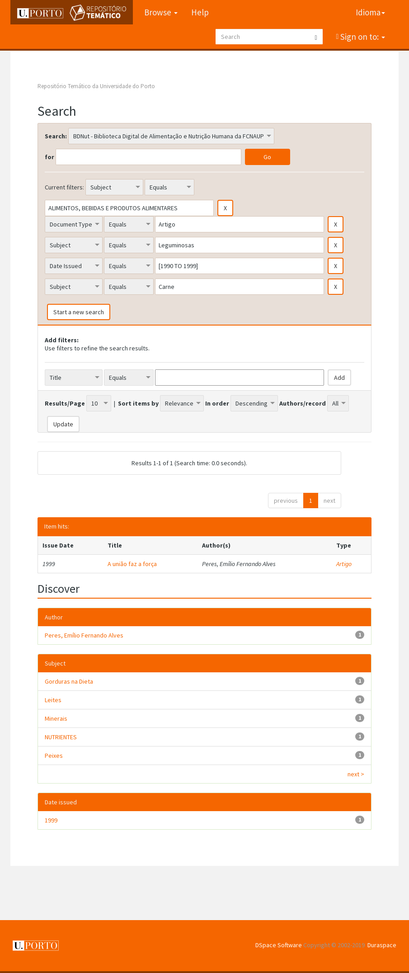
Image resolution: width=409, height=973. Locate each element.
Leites (53, 700)
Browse (161, 12)
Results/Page (65, 403)
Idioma (370, 12)
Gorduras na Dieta (69, 681)
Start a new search (78, 312)
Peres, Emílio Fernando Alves (84, 635)
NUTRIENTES (61, 737)
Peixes (54, 755)
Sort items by (138, 403)
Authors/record (302, 403)
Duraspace (381, 945)
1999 (51, 820)
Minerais (56, 718)
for (49, 157)
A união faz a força (132, 564)
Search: (56, 136)
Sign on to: (361, 36)
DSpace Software (278, 945)
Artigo (344, 564)
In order (217, 403)
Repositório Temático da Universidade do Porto (96, 86)
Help (200, 12)
